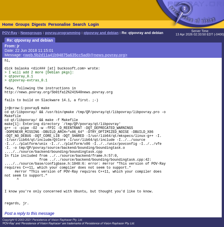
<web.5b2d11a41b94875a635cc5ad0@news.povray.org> (75, 55)
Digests (39, 24)
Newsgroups (31, 33)
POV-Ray (9, 33)
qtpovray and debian (101, 33)
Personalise (59, 24)
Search (79, 24)
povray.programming (62, 33)
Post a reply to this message (29, 213)
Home (7, 24)
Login (93, 24)
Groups (22, 24)
